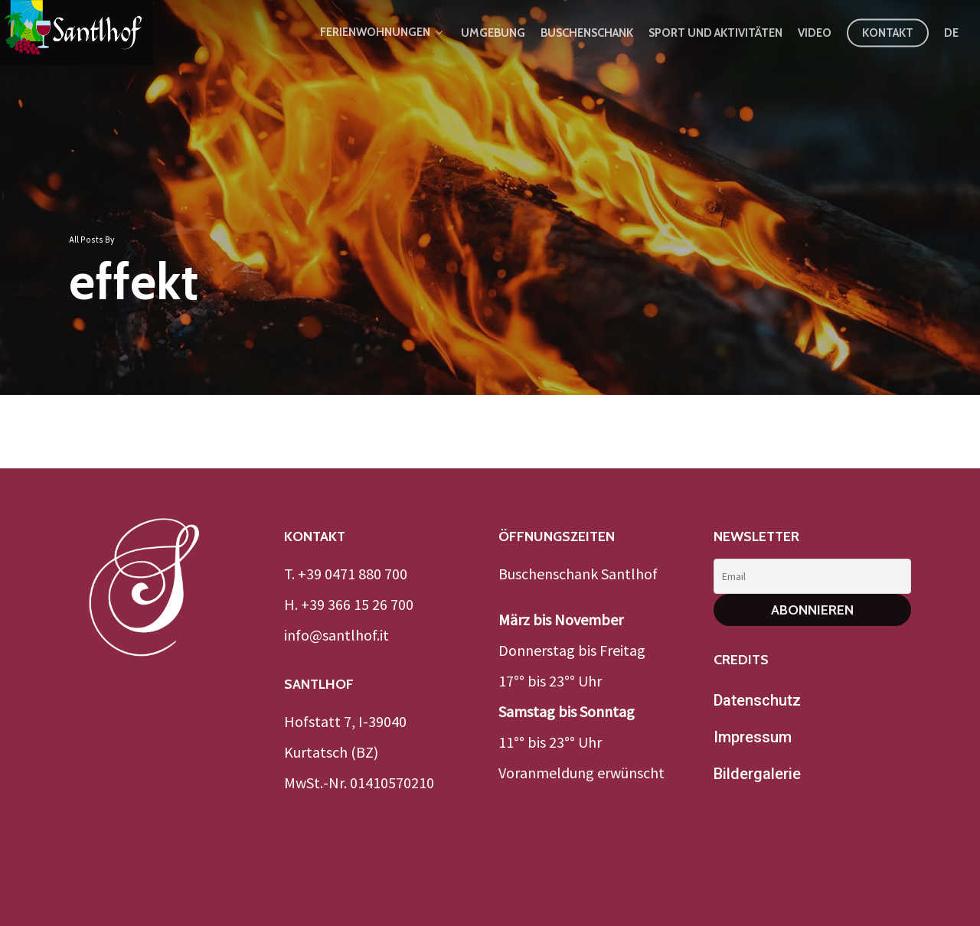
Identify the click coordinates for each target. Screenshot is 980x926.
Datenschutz (757, 700)
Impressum (753, 737)
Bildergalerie (757, 774)
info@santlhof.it (336, 634)
